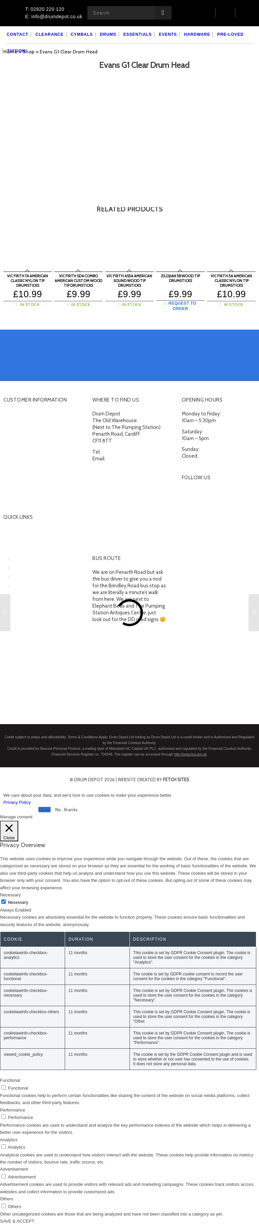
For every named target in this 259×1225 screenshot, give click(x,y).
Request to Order (181, 306)
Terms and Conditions (27, 473)
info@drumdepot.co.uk (131, 459)
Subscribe (14, 490)
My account (16, 414)
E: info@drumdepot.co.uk (53, 16)
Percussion (24, 575)
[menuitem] (17, 34)
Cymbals (13, 540)
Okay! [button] (44, 809)
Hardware (14, 601)
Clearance (14, 531)
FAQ (7, 456)
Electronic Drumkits (33, 566)
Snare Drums (26, 585)
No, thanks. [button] (67, 809)
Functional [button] (10, 1080)
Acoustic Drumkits (32, 557)
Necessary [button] (10, 894)
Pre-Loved (15, 610)
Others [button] (6, 1198)
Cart (7, 422)
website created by (153, 779)
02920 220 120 (118, 452)
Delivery (12, 448)
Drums (10, 548)
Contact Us (15, 439)
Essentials (14, 593)
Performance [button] (12, 1110)
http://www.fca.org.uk (190, 754)
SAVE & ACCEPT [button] (17, 1221)
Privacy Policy (17, 802)
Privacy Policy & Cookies (29, 482)
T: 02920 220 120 (44, 9)
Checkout (14, 431)
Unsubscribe (17, 498)
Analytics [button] (9, 1139)
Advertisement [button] (14, 1169)
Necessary (18, 902)
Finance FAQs (18, 465)
